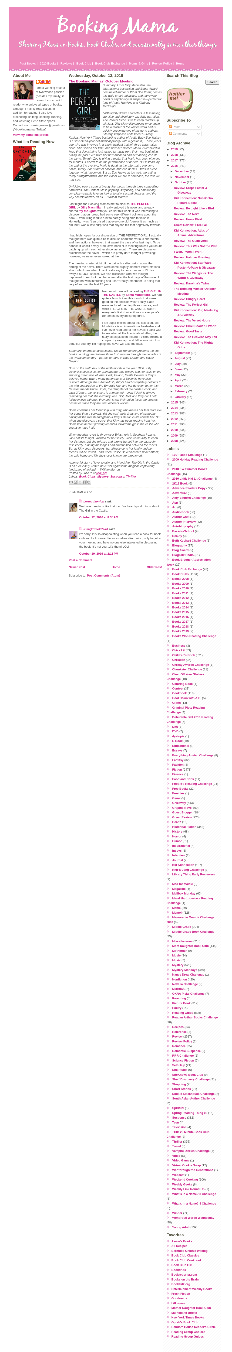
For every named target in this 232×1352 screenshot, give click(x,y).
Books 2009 (180, 583)
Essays (177, 750)
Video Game (180, 1160)
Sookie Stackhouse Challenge (193, 1094)
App (175, 502)
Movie (176, 955)
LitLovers (178, 1303)
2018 (174, 155)
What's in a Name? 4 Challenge (194, 1203)
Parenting (179, 998)
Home (180, 63)
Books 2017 (180, 621)
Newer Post (77, 567)
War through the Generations (192, 1170)
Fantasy (177, 760)
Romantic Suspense (186, 1051)
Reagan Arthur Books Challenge (195, 1017)
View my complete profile (31, 135)
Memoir (177, 912)
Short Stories (181, 1089)
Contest (177, 688)
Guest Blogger (182, 812)
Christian (178, 660)
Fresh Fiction (180, 1293)
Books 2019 (180, 631)
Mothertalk (179, 951)
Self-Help (178, 1065)
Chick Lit (178, 650)
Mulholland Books (184, 1312)
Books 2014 (180, 607)
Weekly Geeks (182, 1184)
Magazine (179, 889)
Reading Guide (182, 1012)
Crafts (176, 702)
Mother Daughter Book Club (191, 1308)
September (183, 353)
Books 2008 (180, 578)
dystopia (178, 736)
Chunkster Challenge (187, 669)
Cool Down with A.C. (186, 698)
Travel (176, 1146)
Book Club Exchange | (111, 63)
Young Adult (181, 1227)
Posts (174, 127)
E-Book (177, 741)
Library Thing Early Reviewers (193, 874)
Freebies (178, 793)
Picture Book (181, 1003)
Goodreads (179, 1298)
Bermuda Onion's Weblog (189, 1251)
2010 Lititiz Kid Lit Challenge (192, 478)
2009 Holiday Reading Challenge (195, 459)
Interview (178, 855)
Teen (175, 1122)
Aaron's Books (181, 1241)
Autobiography (182, 526)
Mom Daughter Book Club (190, 946)
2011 (174, 424)
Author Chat (180, 517)
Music (176, 960)
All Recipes (179, 1246)
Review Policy (182, 1041)
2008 (174, 441)
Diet (175, 726)
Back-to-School (183, 531)
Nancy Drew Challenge (188, 974)
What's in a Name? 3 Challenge (194, 1194)
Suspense (117, 476)
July (178, 363)
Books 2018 (180, 626)
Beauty (177, 536)
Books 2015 (180, 612)
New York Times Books (187, 1317)
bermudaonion (94, 501)
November (182, 177)
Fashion (178, 764)
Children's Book (183, 655)
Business (178, 645)
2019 (174, 149)
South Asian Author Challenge (193, 1098)
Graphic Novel (182, 807)
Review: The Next (186, 214)
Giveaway (179, 803)
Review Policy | (163, 63)
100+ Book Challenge (187, 455)
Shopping (179, 1084)
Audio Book (180, 512)
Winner (177, 1213)
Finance (177, 774)
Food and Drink (183, 779)
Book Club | (84, 63)
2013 (174, 413)
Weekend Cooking (185, 1179)
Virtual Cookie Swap (186, 1165)
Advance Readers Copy (188, 488)
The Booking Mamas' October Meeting (101, 81)
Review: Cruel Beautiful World (195, 326)
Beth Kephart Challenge (189, 540)
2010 (174, 430)
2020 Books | (49, 63)
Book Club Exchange (187, 569)
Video (176, 1155)
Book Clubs (87, 476)
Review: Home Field (188, 219)
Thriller (131, 476)
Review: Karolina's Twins (191, 283)
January (181, 397)
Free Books (180, 788)
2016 (174, 165)
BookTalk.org (180, 1284)
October (181, 182)
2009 (174, 435)
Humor (177, 841)
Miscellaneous (182, 941)
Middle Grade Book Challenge (193, 931)
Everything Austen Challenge (192, 755)
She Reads (179, 1070)
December (182, 171)
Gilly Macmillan (91, 207)
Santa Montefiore (138, 295)
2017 (174, 160)
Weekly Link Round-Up (188, 1189)
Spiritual (178, 1108)
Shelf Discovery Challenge (191, 1079)
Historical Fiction (184, 827)
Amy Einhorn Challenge (189, 497)
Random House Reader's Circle (193, 1327)
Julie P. (45, 81)
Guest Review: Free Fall (190, 225)
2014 (174, 408)
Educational (180, 746)
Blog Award (180, 550)
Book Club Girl (181, 1265)
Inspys (177, 850)
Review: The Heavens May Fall (195, 337)
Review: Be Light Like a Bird (194, 208)
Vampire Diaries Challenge (191, 1151)
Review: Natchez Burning (192, 257)
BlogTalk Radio (183, 555)
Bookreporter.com (184, 1274)
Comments (178, 133)
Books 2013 (180, 602)
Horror (177, 836)
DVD (175, 731)
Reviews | (67, 63)
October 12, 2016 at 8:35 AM (98, 517)
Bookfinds (178, 1270)
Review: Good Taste (188, 331)
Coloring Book (182, 684)
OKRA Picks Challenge (188, 993)
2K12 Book (180, 483)
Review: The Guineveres (191, 240)
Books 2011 (180, 593)
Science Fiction (183, 1060)
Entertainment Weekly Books (191, 1289)
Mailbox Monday (183, 893)
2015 (174, 402)
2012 (174, 419)
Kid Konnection (183, 865)
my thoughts (88, 211)
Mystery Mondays (184, 970)
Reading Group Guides (187, 1336)
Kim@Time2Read (96, 529)
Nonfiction (179, 979)
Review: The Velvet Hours (192, 320)
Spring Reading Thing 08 (189, 1113)
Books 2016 (180, 617)
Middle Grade (181, 927)
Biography (179, 545)
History (177, 831)
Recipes (178, 1027)
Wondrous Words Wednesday (193, 1217)
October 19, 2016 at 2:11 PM (98, 553)
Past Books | (29, 63)
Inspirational (181, 845)
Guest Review (182, 817)
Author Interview (184, 521)
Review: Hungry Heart (189, 299)
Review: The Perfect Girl (191, 304)
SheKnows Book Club (187, 1074)
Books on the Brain (185, 1279)
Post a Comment (80, 560)
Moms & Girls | (139, 63)
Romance (179, 1046)
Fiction (177, 769)
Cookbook (179, 693)
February (181, 391)
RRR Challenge (183, 1055)
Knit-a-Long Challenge (188, 869)
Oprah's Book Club (184, 1322)
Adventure (179, 493)
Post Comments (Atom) (103, 575)
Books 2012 (180, 598)
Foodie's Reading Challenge (192, 783)
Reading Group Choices (188, 1332)
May (178, 374)
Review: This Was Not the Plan (195, 246)
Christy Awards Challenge (190, 664)
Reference (179, 1032)
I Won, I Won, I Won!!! (189, 251)
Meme (176, 908)
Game (176, 798)
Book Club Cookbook (186, 1260)
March (179, 386)
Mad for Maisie (182, 884)
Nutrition (178, 989)
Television (179, 1127)
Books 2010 (180, 588)
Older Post (154, 567)
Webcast (178, 1175)
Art (174, 507)
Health (176, 822)
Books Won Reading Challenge (194, 636)
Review (177, 1036)
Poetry (177, 1008)
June (178, 369)
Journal (177, 860)
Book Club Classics (185, 1255)
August (180, 358)
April (178, 380)
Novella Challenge (185, 984)
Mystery (103, 476)
